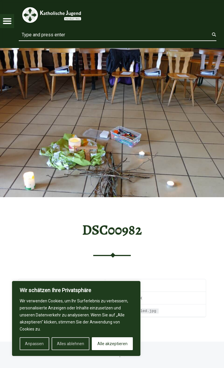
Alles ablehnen (70, 343)
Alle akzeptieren (112, 343)
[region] (76, 318)
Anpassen (34, 343)
